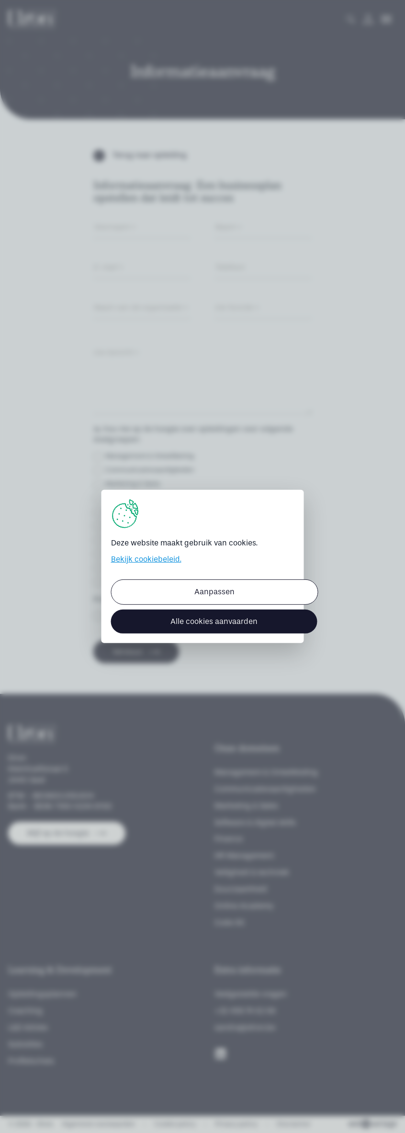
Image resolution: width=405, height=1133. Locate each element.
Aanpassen (214, 591)
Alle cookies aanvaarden (214, 620)
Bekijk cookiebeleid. (146, 559)
